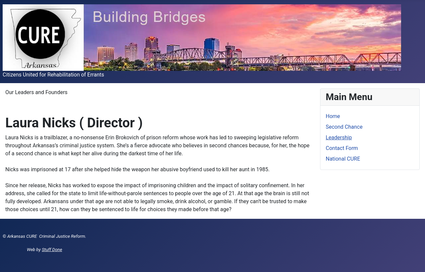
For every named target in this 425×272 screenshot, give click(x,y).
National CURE (343, 159)
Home (333, 116)
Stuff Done (52, 249)
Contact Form (342, 148)
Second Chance (344, 127)
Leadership (339, 137)
